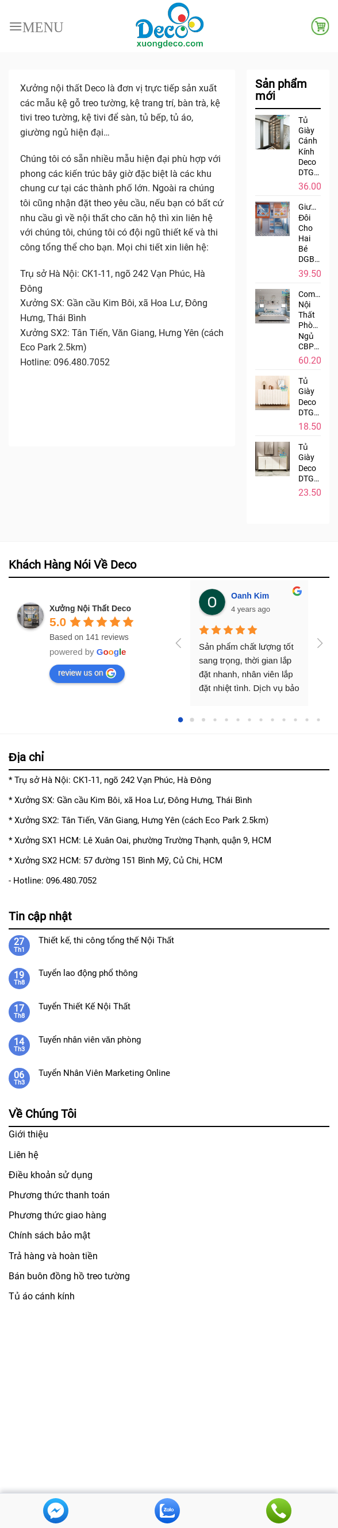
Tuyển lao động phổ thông (88, 973)
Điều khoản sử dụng (51, 1175)
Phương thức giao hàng (57, 1215)
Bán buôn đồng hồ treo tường (69, 1276)
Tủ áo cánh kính (42, 1296)
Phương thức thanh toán (59, 1195)
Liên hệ (24, 1154)
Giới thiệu (28, 1134)
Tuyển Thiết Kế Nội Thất (84, 1006)
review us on (87, 673)
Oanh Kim (250, 595)
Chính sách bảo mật (49, 1235)
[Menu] (36, 26)
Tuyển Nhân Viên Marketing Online (104, 1073)
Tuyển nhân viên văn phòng (90, 1040)
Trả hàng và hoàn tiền (53, 1256)
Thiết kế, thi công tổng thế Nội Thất (106, 940)
